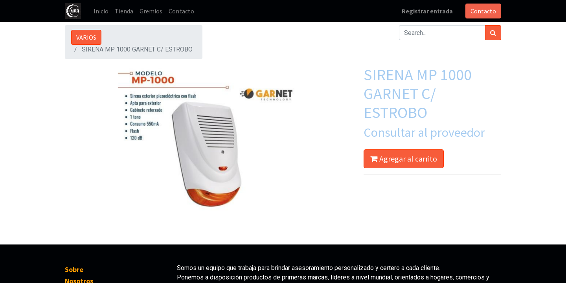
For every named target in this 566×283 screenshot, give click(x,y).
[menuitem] (101, 11)
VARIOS (86, 37)
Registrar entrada (427, 11)
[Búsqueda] (493, 32)
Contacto (483, 11)
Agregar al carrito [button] (403, 159)
